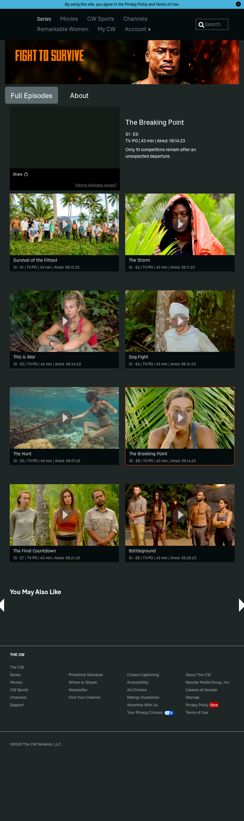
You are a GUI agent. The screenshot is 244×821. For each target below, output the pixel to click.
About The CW (198, 674)
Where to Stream (83, 682)
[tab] (31, 95)
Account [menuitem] (138, 29)
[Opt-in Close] (238, 4)
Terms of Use (167, 4)
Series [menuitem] (44, 19)
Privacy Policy (136, 4)
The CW (13, 22)
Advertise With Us (142, 705)
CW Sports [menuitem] (100, 18)
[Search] (212, 24)
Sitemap (192, 697)
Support (17, 705)
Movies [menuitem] (69, 18)
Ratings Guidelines (143, 697)
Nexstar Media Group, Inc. (208, 682)
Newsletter (78, 689)
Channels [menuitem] (135, 18)
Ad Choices (137, 689)
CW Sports (19, 689)
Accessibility (137, 682)
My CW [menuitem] (107, 29)
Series (15, 674)
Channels (18, 697)
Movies (16, 682)
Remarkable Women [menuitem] (62, 29)
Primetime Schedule (86, 674)
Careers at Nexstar (201, 689)
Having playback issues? (96, 185)
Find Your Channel (84, 697)
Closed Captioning (143, 674)
